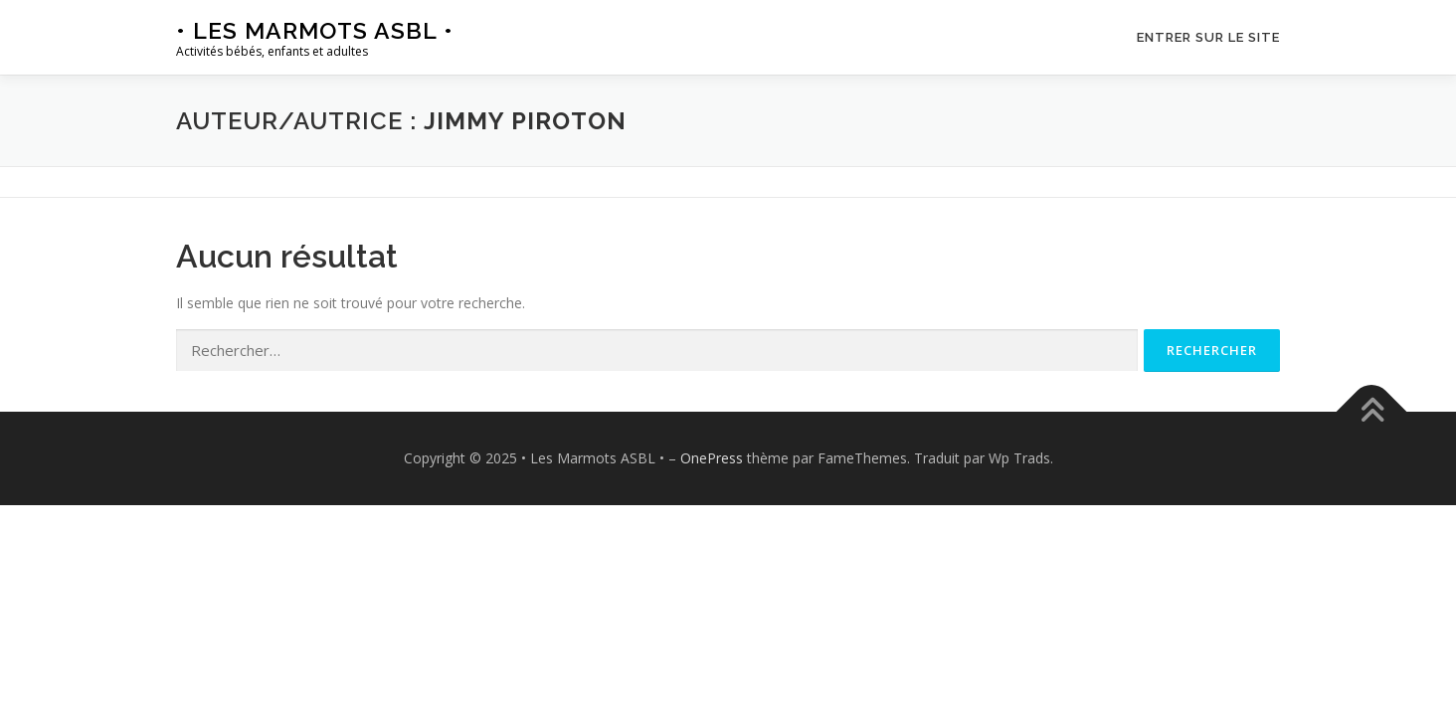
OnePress (711, 457)
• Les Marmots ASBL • (315, 30)
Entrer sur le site (1208, 37)
